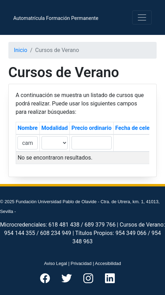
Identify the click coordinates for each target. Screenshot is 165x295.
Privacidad (81, 263)
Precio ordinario (92, 128)
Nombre (27, 128)
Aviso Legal (55, 263)
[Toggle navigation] (142, 17)
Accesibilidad (108, 263)
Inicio (20, 50)
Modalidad (55, 128)
